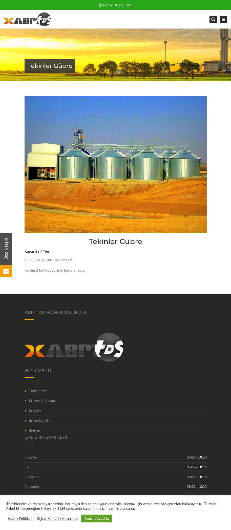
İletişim (34, 430)
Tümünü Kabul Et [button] (96, 518)
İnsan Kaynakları (41, 420)
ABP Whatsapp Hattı (115, 5)
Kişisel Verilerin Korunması (57, 518)
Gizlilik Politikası (20, 518)
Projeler (35, 410)
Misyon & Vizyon (42, 400)
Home (169, 64)
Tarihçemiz (37, 391)
